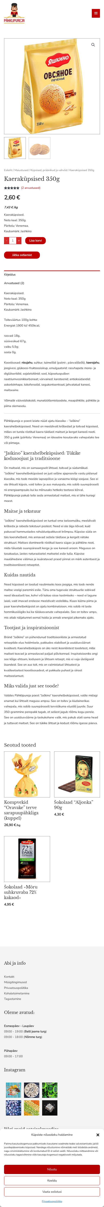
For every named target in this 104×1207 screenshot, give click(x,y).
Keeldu (52, 1180)
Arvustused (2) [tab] (14, 283)
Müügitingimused (15, 982)
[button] (98, 1135)
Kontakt (9, 977)
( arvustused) (31, 188)
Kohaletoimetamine (17, 993)
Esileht (8, 170)
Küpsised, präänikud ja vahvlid (49, 170)
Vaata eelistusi (52, 1192)
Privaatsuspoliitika (52, 1201)
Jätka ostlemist (22, 255)
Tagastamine (12, 999)
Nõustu (52, 1169)
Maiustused (21, 170)
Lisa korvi (35, 241)
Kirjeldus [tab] (9, 275)
